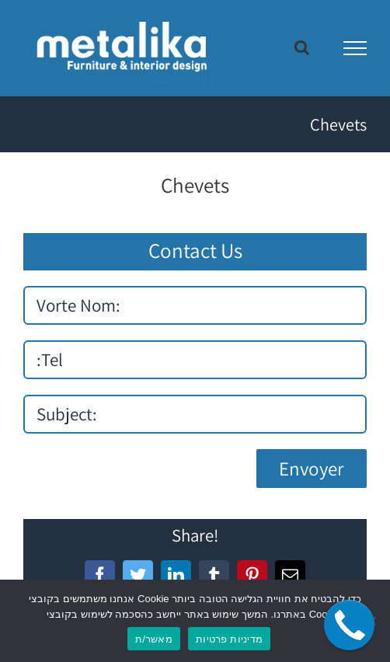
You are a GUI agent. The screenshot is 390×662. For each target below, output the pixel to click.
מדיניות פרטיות (229, 639)
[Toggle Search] (301, 47)
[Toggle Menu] (355, 48)
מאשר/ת (153, 639)
